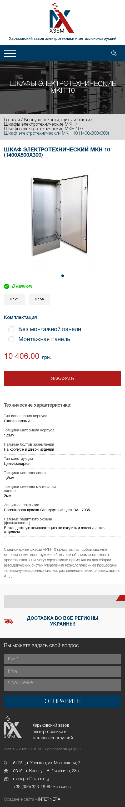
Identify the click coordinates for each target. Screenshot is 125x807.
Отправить (62, 702)
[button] (62, 275)
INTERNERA (49, 799)
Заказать (62, 379)
